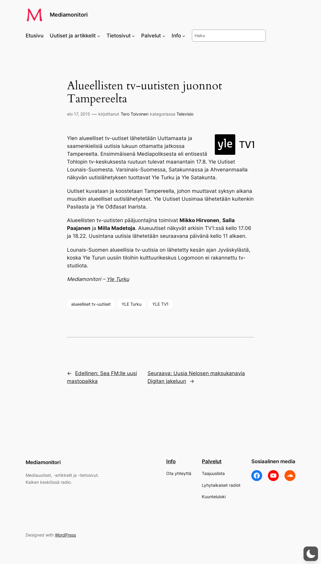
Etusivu (34, 36)
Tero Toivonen (134, 113)
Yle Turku (117, 279)
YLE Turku (131, 304)
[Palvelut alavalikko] (163, 35)
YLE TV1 (160, 304)
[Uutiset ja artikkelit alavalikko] (98, 35)
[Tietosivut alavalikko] (133, 35)
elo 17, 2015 (78, 113)
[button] (311, 553)
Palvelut (211, 461)
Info (171, 461)
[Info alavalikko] (183, 35)
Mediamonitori (69, 14)
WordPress (65, 534)
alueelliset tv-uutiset (91, 304)
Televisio (184, 113)
